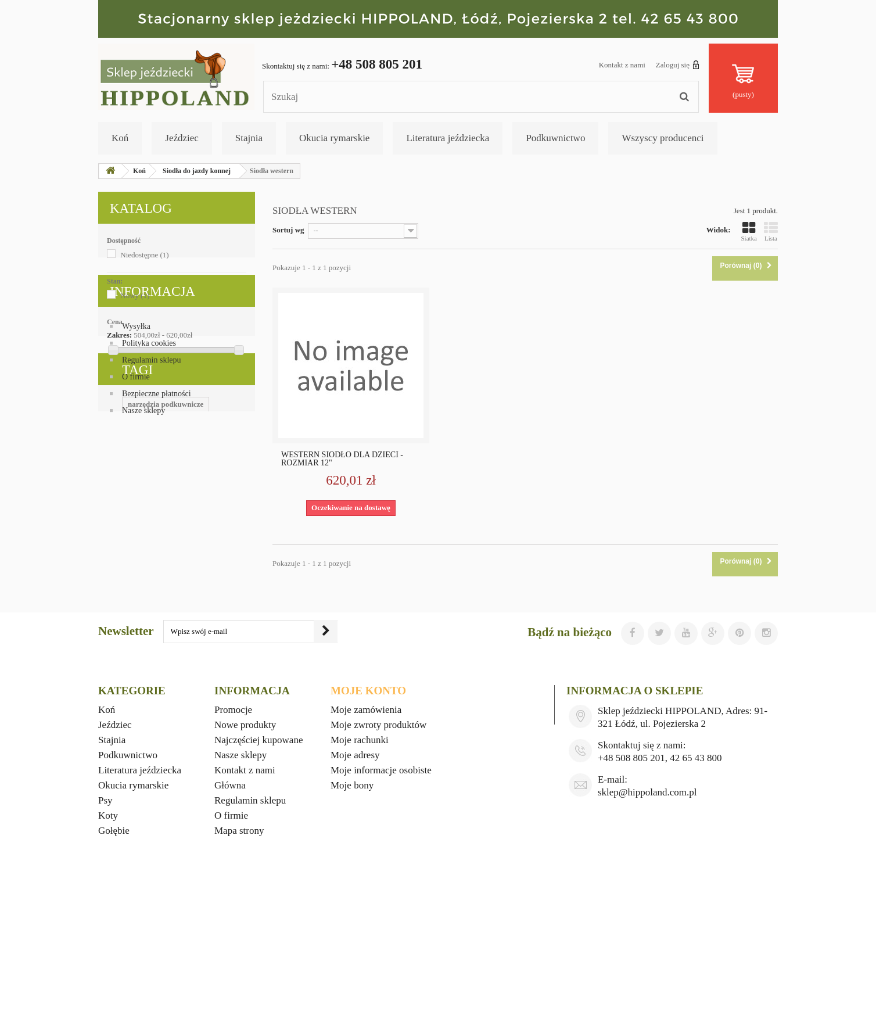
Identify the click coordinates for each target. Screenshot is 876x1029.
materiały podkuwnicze (141, 628)
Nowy (134, 295)
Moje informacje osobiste (381, 895)
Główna (230, 910)
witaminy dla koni (133, 645)
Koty (108, 940)
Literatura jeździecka (447, 138)
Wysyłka (136, 432)
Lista (771, 231)
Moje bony (352, 910)
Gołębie (114, 955)
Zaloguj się (677, 64)
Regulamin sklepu (151, 465)
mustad (220, 663)
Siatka (749, 231)
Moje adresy (355, 879)
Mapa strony (239, 955)
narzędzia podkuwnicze (141, 593)
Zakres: (119, 335)
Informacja (152, 402)
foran (112, 663)
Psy (105, 925)
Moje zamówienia (366, 834)
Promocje (233, 834)
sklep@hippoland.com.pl (647, 917)
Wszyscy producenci (662, 138)
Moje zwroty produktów (378, 849)
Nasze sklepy (143, 516)
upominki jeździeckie (138, 611)
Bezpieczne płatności (156, 499)
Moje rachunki (360, 864)
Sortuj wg (288, 229)
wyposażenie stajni (165, 663)
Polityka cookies (149, 448)
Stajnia (249, 138)
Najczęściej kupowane (258, 864)
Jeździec (182, 138)
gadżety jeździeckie (135, 680)
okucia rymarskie (213, 611)
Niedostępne (144, 254)
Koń (120, 138)
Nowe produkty (245, 849)
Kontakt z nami (622, 64)
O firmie (136, 482)
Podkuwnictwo (555, 138)
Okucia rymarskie (334, 138)
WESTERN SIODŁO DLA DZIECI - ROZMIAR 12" (342, 459)
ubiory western (199, 645)
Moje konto (368, 815)
